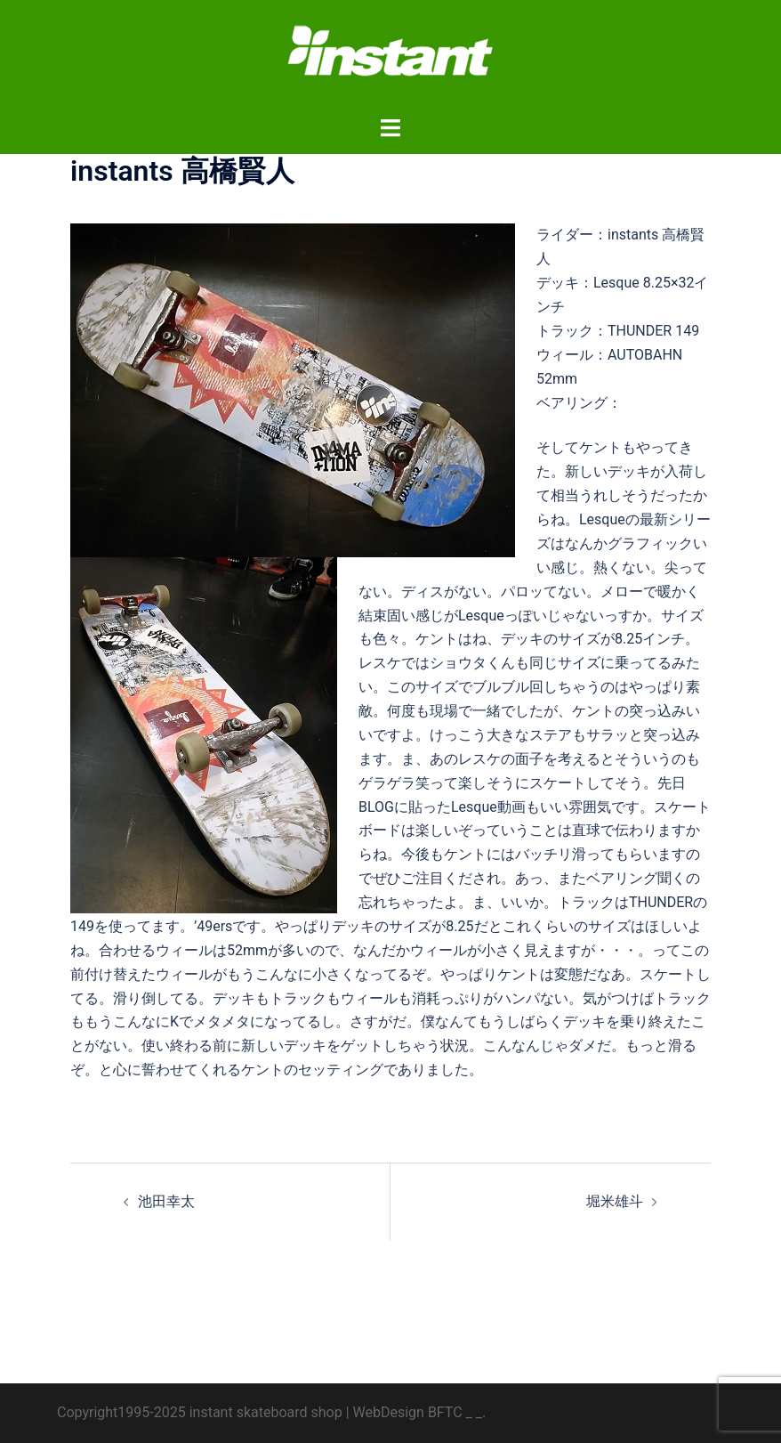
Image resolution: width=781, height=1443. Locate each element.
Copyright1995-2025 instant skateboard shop (199, 1412)
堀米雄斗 (614, 1201)
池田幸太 (166, 1201)
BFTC (445, 1412)
